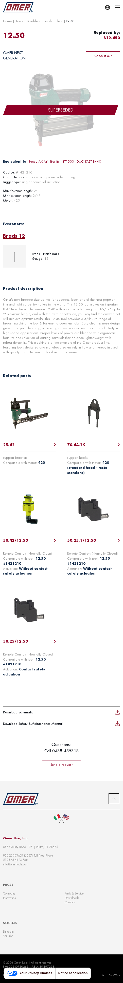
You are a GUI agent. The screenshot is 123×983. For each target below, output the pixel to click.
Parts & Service (74, 893)
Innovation (9, 898)
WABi (116, 975)
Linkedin (8, 931)
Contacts (70, 902)
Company (9, 893)
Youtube (8, 936)
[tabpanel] (61, 256)
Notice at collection (73, 973)
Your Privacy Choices (29, 973)
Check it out (103, 56)
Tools (19, 21)
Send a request (61, 764)
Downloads (72, 898)
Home (7, 21)
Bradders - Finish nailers (45, 21)
